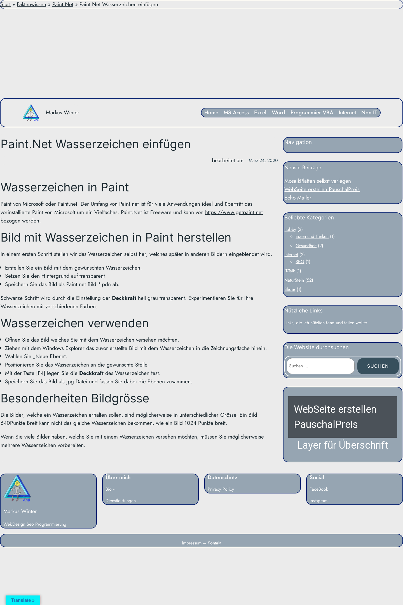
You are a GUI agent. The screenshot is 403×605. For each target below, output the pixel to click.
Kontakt (214, 543)
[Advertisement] (201, 53)
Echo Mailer (297, 197)
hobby (290, 229)
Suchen (378, 366)
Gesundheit (306, 245)
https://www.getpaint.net (234, 212)
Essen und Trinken (312, 236)
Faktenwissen (31, 4)
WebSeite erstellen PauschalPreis (322, 189)
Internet (291, 254)
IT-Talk (289, 271)
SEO (300, 261)
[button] (342, 424)
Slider (289, 289)
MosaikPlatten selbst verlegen (317, 181)
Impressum (192, 543)
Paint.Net (62, 4)
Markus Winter (62, 112)
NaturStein (294, 280)
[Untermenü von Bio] (114, 489)
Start (5, 4)
